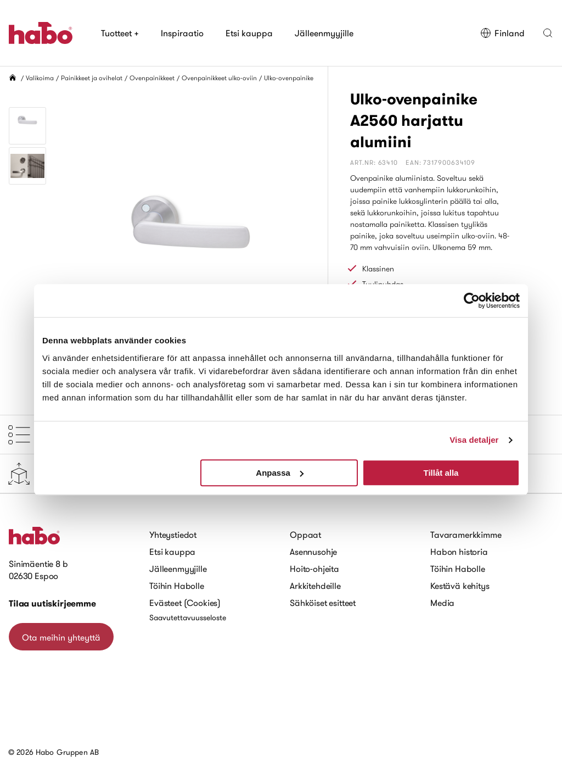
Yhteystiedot (172, 534)
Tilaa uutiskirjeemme (52, 603)
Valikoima (40, 78)
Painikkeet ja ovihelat (91, 78)
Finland (502, 32)
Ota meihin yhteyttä (61, 637)
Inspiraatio (182, 32)
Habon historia (459, 551)
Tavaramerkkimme (466, 534)
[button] (547, 32)
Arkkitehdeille (315, 585)
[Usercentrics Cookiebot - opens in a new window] (472, 300)
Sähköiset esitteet (323, 602)
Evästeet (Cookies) (185, 602)
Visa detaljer (473, 439)
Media (442, 602)
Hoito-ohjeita (314, 568)
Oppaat (305, 534)
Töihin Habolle (176, 585)
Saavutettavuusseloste (187, 617)
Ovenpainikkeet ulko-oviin (219, 78)
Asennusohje (313, 551)
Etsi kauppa (249, 32)
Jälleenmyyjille (324, 32)
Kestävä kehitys (460, 585)
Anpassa (280, 472)
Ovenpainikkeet (152, 78)
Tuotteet (120, 32)
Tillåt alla (440, 472)
